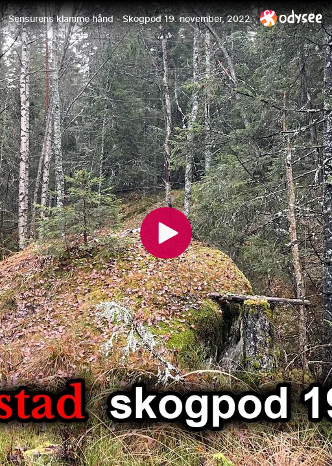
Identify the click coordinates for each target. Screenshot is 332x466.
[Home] (291, 18)
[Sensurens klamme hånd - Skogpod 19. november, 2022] (129, 19)
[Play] (166, 233)
